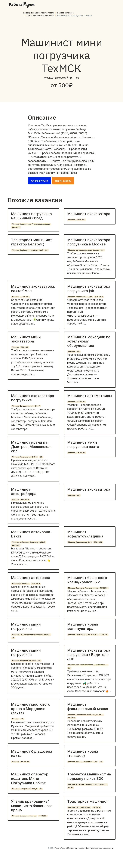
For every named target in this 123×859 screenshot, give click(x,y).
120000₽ (96, 807)
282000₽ (81, 220)
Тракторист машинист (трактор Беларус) (31, 242)
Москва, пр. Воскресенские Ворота (83, 250)
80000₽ (24, 347)
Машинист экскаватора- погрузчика (33, 398)
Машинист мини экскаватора (26, 339)
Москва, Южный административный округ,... (31, 635)
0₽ (46, 250)
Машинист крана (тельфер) (82, 753)
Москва (71, 220)
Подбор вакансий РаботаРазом (38, 13)
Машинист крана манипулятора (82, 626)
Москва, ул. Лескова (20, 584)
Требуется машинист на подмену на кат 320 (89, 776)
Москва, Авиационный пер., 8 (24, 789)
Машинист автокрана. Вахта (31, 534)
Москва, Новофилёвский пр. (80, 297)
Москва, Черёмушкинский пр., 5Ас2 (27, 250)
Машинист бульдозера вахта (31, 753)
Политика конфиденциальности (99, 848)
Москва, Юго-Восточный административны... (88, 665)
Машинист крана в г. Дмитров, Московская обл (31, 446)
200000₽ (98, 542)
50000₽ (71, 718)
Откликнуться (39, 180)
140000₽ (16, 227)
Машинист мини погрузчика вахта (83, 444)
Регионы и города (76, 848)
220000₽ (25, 297)
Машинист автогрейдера (23, 491)
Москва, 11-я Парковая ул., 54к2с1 (82, 635)
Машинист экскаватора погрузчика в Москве (88, 242)
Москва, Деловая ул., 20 (22, 406)
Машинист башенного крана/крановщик (87, 580)
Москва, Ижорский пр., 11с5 (24, 661)
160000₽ (36, 584)
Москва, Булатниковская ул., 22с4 (82, 762)
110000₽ (104, 588)
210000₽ (81, 402)
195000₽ (25, 499)
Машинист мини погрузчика (26, 626)
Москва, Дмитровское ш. (79, 807)
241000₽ (16, 545)
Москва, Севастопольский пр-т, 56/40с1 (85, 715)
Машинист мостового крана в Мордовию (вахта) (30, 708)
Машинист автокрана (30, 578)
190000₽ (25, 762)
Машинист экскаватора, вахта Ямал (33, 288)
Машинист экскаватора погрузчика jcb (88, 288)
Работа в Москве (65, 13)
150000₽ (99, 297)
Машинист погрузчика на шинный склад (31, 216)
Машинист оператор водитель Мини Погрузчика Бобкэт (29, 778)
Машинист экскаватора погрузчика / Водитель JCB (88, 654)
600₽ (37, 406)
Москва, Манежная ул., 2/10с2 (24, 457)
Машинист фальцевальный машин (88, 706)
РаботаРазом (68, 172)
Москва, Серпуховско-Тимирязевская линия (31, 224)
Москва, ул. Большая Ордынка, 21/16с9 (28, 542)
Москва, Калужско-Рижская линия (83, 588)
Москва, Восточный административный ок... (87, 784)
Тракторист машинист (87, 801)
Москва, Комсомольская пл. (24, 816)
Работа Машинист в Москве (40, 16)
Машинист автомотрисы (89, 396)
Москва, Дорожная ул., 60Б (80, 542)
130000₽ (81, 453)
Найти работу (63, 180)
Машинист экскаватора (88, 214)
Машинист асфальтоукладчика (85, 534)
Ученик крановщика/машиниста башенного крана (31, 805)
